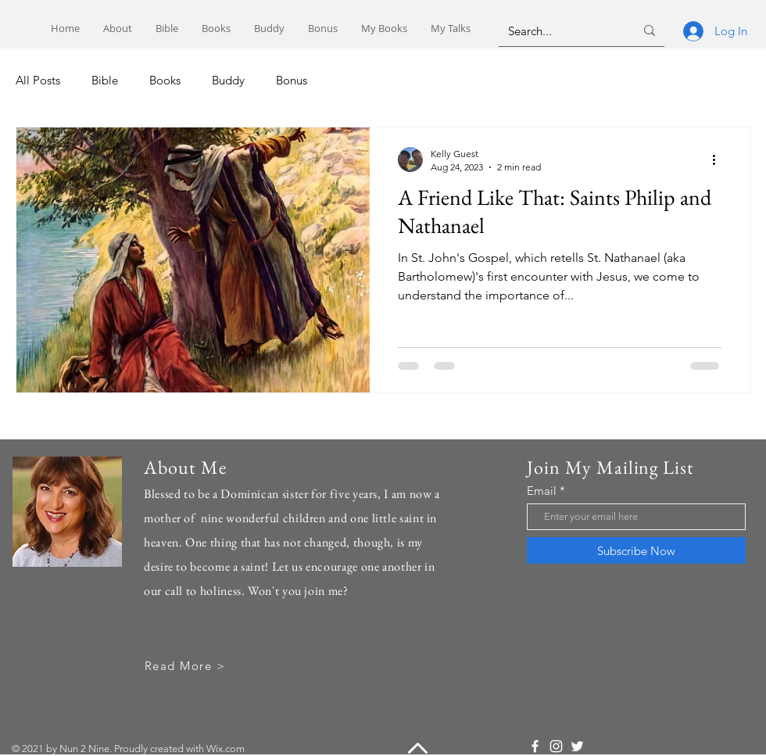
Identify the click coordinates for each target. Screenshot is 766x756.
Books (165, 80)
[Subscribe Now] (636, 550)
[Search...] (559, 30)
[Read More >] (186, 666)
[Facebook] (535, 746)
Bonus (291, 80)
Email (542, 490)
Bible (104, 80)
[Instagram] (556, 746)
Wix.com (225, 748)
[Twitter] (577, 746)
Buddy (228, 80)
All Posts (38, 80)
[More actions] (719, 159)
